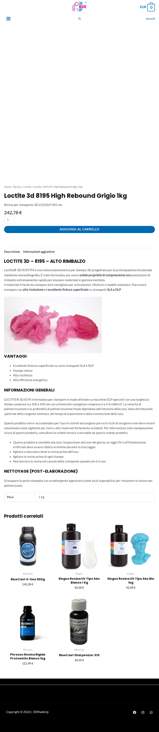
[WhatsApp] (151, 712)
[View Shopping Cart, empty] (147, 7)
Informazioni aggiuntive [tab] (39, 251)
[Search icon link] (79, 19)
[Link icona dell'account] (150, 18)
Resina (17, 186)
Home (7, 186)
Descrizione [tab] (12, 251)
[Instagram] (143, 712)
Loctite (27, 186)
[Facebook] (134, 712)
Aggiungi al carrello (79, 229)
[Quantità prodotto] (9, 219)
